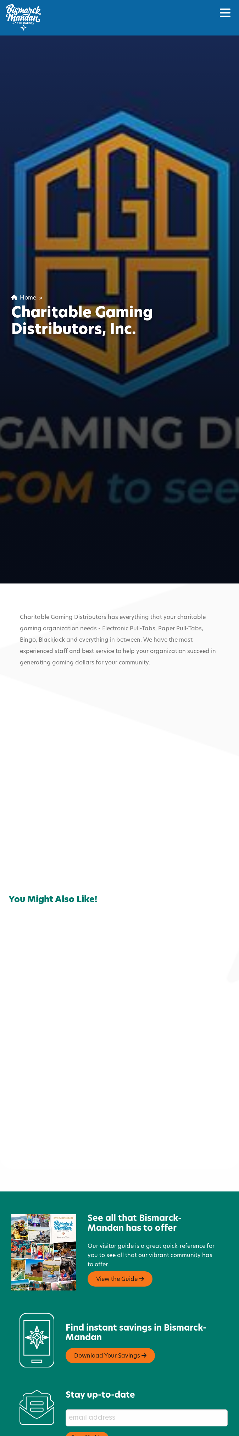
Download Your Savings (110, 1312)
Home (23, 298)
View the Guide (120, 1236)
